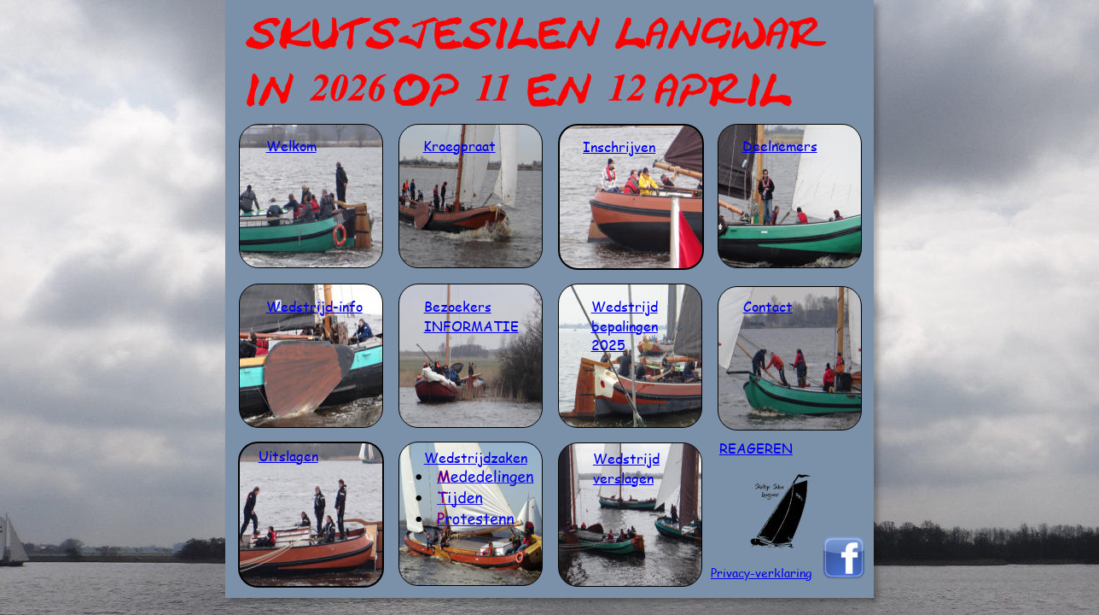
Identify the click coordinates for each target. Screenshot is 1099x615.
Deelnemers (779, 145)
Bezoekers (457, 306)
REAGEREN (756, 448)
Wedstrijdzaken (475, 457)
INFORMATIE (471, 326)
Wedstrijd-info (314, 306)
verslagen (623, 478)
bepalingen (624, 326)
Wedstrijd (624, 306)
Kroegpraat (459, 145)
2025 (608, 344)
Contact (768, 306)
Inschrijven (619, 146)
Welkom (291, 145)
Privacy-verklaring (761, 573)
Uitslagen (288, 456)
